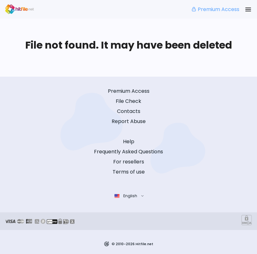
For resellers (128, 161)
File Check (128, 101)
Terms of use (129, 171)
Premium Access (215, 9)
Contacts (128, 111)
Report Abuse (129, 121)
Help (128, 141)
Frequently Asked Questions (128, 151)
